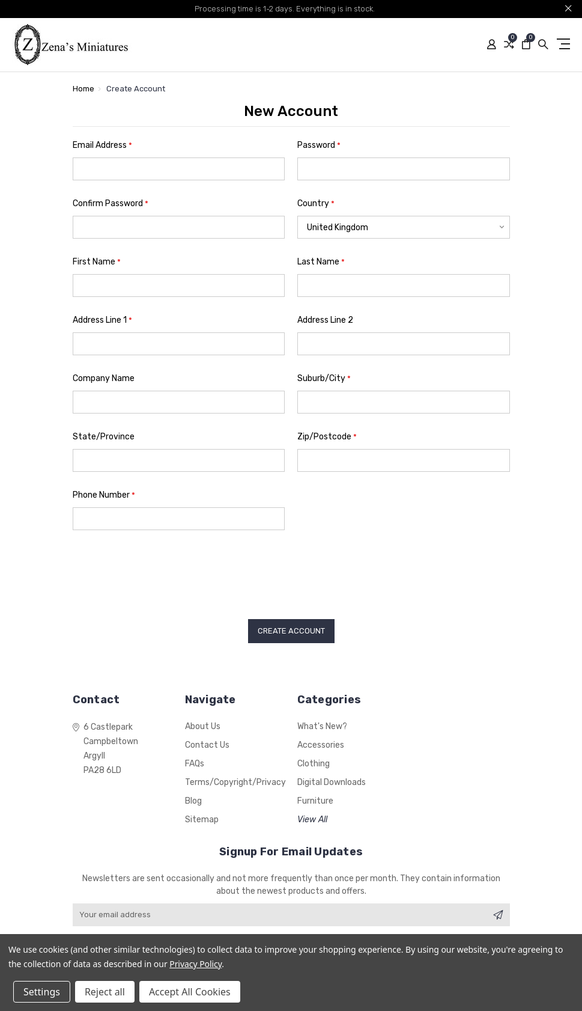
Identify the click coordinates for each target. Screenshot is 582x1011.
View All (312, 819)
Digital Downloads (331, 782)
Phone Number (104, 495)
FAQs (194, 764)
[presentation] (164, 570)
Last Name (321, 262)
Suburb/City (324, 378)
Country (316, 203)
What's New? (322, 726)
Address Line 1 (102, 320)
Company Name (104, 378)
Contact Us (207, 745)
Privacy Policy (195, 964)
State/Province (104, 437)
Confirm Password (110, 203)
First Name (97, 262)
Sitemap (202, 819)
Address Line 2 (325, 320)
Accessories (320, 745)
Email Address (102, 145)
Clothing (313, 764)
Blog (193, 801)
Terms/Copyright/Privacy (235, 782)
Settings (41, 991)
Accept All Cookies (190, 991)
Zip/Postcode (327, 437)
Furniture (315, 801)
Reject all (105, 991)
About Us (202, 726)
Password (319, 145)
